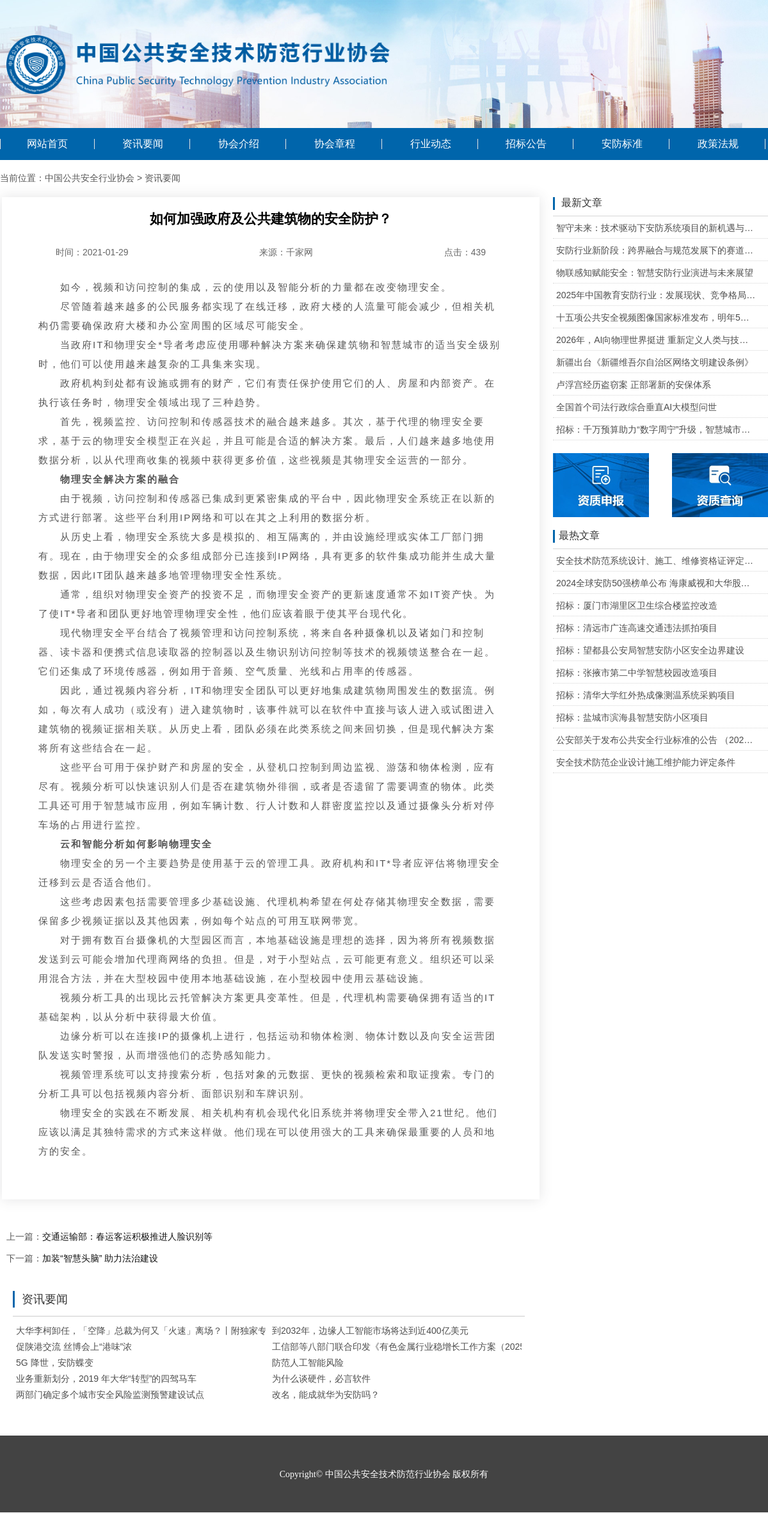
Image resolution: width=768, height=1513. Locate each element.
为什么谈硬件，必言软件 (321, 1378)
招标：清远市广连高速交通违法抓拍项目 (636, 628)
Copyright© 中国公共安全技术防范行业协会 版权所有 (384, 1474)
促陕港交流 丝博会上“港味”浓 (74, 1346)
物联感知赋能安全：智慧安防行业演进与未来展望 (654, 273)
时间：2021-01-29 (92, 252)
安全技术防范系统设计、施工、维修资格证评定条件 (656, 561)
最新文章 (577, 203)
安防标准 (622, 144)
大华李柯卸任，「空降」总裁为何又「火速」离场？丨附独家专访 (146, 1330)
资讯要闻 (142, 144)
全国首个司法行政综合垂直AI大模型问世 (636, 407)
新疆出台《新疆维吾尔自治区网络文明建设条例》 (654, 362)
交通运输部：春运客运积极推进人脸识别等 (127, 1236)
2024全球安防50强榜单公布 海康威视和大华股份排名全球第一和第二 (656, 583)
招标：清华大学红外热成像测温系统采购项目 (645, 695)
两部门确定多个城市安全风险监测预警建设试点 (110, 1394)
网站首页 (47, 144)
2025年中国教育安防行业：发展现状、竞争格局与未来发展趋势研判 (656, 295)
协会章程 (334, 144)
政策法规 (718, 144)
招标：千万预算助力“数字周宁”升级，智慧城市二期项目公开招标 (656, 429)
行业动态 (430, 144)
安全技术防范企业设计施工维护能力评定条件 (645, 762)
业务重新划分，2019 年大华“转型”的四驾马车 (106, 1378)
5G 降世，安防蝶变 (54, 1362)
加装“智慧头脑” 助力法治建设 (100, 1258)
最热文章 (576, 536)
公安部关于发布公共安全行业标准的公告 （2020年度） (656, 740)
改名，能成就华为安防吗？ (326, 1394)
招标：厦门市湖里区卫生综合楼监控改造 (636, 605)
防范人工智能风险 (308, 1362)
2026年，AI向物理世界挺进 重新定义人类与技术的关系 (656, 340)
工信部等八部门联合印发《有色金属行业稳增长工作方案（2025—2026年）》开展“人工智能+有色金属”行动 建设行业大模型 (518, 1346)
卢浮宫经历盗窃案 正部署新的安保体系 (633, 385)
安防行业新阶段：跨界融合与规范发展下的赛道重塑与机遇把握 (656, 250)
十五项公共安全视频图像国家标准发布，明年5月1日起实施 (656, 317)
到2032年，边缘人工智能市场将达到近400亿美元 (370, 1330)
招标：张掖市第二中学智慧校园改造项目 (636, 673)
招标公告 (526, 144)
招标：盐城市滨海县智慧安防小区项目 (632, 717)
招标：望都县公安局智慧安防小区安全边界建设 (650, 650)
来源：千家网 (286, 252)
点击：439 (465, 252)
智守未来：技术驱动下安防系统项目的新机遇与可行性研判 (656, 228)
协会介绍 (238, 144)
